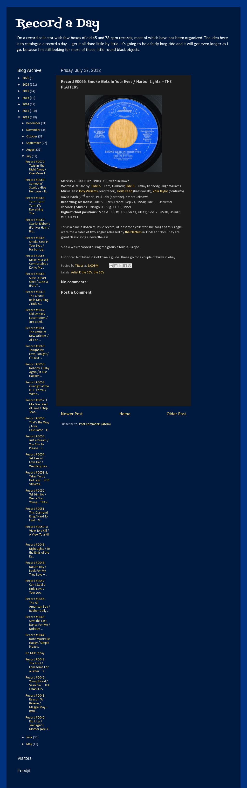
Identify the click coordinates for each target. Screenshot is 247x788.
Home (124, 414)
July (29, 156)
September (34, 143)
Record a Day (58, 24)
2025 (26, 78)
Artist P (76, 272)
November (33, 130)
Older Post (176, 414)
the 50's (87, 272)
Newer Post (72, 414)
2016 (26, 98)
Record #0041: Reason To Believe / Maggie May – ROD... (37, 703)
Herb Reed (124, 191)
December (33, 123)
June (29, 737)
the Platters (133, 232)
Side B (130, 186)
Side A (96, 186)
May (29, 744)
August (31, 149)
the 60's (99, 272)
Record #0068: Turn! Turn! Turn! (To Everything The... (35, 206)
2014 (26, 104)
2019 (26, 91)
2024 (26, 84)
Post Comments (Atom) (95, 424)
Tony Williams (88, 191)
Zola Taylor (160, 191)
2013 (26, 111)
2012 (26, 117)
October (32, 136)
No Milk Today (35, 653)
